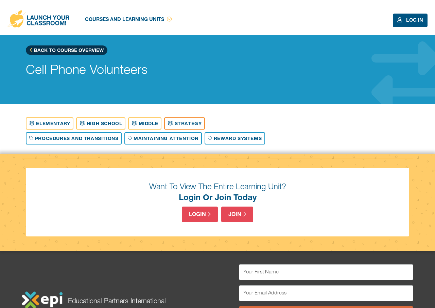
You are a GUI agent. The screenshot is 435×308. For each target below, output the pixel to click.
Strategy (185, 123)
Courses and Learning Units (128, 19)
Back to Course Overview (67, 50)
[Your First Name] (326, 272)
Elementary (49, 123)
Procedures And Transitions (73, 138)
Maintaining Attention (163, 138)
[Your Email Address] (326, 293)
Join (237, 214)
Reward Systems (235, 138)
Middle (145, 123)
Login (200, 214)
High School (101, 123)
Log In (410, 20)
